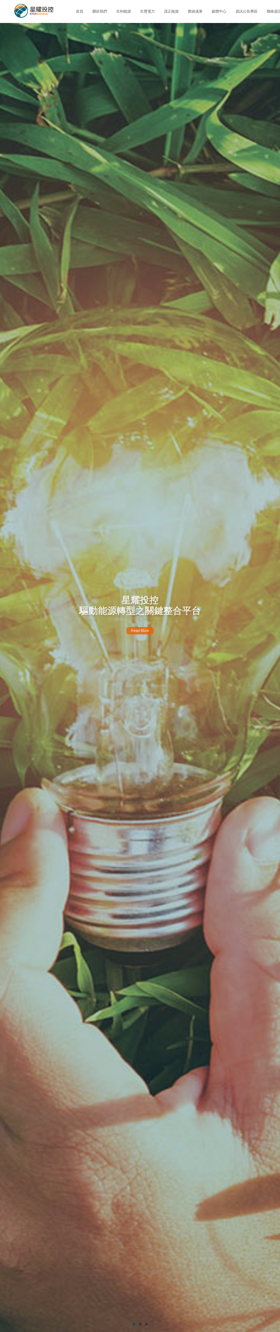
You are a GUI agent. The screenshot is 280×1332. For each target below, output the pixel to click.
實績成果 (195, 11)
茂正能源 (171, 11)
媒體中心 (219, 11)
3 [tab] (146, 1324)
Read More (140, 631)
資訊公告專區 (247, 11)
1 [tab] (134, 1324)
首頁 (79, 11)
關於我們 (99, 11)
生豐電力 (147, 11)
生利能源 (123, 11)
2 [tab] (140, 1324)
